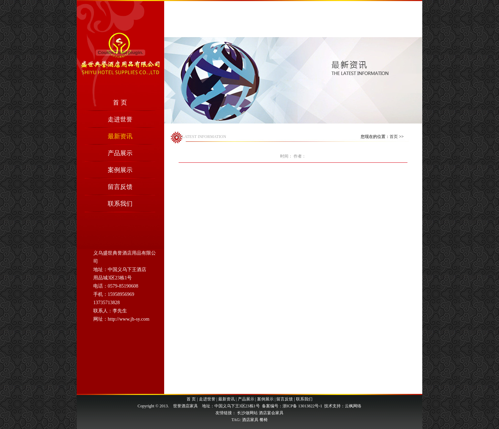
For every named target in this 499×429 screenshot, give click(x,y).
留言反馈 (120, 186)
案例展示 (120, 170)
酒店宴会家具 (271, 412)
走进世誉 (120, 119)
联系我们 (120, 203)
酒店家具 (250, 419)
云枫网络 (353, 406)
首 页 (120, 102)
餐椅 (263, 419)
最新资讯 (120, 136)
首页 (394, 136)
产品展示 (120, 153)
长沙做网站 (247, 412)
